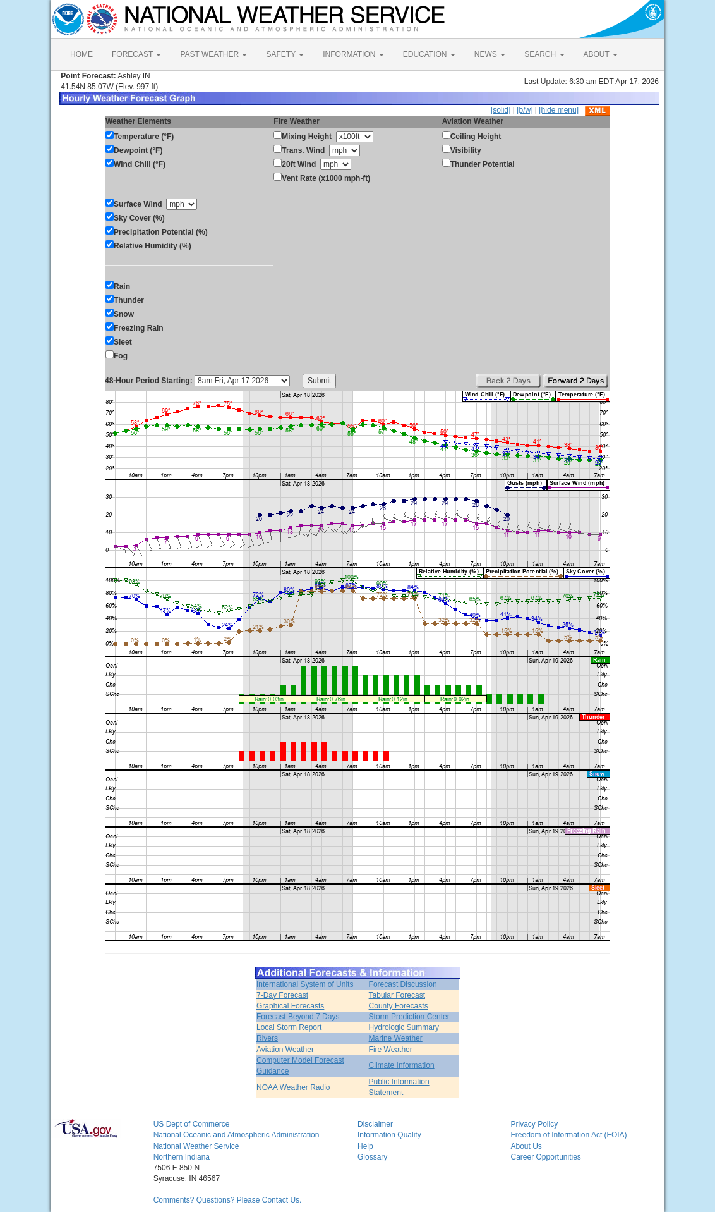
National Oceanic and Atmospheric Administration (236, 1134)
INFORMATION (353, 54)
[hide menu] (559, 110)
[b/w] (524, 110)
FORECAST (136, 54)
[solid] (500, 110)
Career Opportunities (545, 1157)
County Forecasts (398, 1005)
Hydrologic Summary (404, 1027)
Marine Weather (396, 1038)
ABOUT (601, 54)
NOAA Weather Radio (293, 1087)
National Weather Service (196, 1146)
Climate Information (402, 1065)
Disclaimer (375, 1124)
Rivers (267, 1038)
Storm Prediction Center (409, 1016)
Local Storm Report (288, 1027)
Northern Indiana (181, 1157)
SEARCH (544, 54)
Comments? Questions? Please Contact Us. (227, 1200)
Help (365, 1146)
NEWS (489, 54)
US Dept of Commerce (191, 1124)
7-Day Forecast (282, 995)
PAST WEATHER (213, 54)
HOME (81, 54)
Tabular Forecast (397, 995)
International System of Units (304, 984)
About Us (525, 1146)
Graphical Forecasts (290, 1005)
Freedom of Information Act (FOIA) (568, 1134)
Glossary (372, 1157)
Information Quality (389, 1134)
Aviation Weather (285, 1049)
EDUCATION (429, 54)
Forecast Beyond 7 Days (297, 1016)
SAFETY (285, 54)
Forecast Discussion (403, 984)
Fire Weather (390, 1049)
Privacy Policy (534, 1124)
